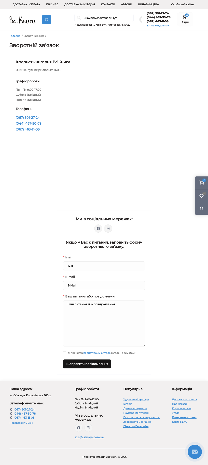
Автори (126, 4)
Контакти (108, 4)
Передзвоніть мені (21, 422)
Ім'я (67, 257)
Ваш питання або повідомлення (89, 296)
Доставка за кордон (79, 4)
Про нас (52, 4)
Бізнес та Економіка (135, 426)
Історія (127, 403)
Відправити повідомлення (87, 364)
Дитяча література (135, 408)
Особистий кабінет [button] (183, 4)
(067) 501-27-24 (158, 13)
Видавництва (148, 4)
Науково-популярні (135, 412)
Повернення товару (184, 417)
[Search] (79, 18)
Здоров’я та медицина (137, 421)
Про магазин (180, 403)
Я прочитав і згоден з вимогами (102, 352)
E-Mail (69, 277)
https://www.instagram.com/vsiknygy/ (88, 427)
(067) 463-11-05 (157, 21)
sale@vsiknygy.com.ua (89, 437)
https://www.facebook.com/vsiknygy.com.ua (78, 427)
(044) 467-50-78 (158, 17)
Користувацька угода (96, 352)
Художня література (136, 399)
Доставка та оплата (184, 399)
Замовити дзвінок (158, 25)
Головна (15, 35)
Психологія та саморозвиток (141, 417)
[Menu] (46, 19)
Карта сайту (179, 421)
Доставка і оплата (26, 4)
